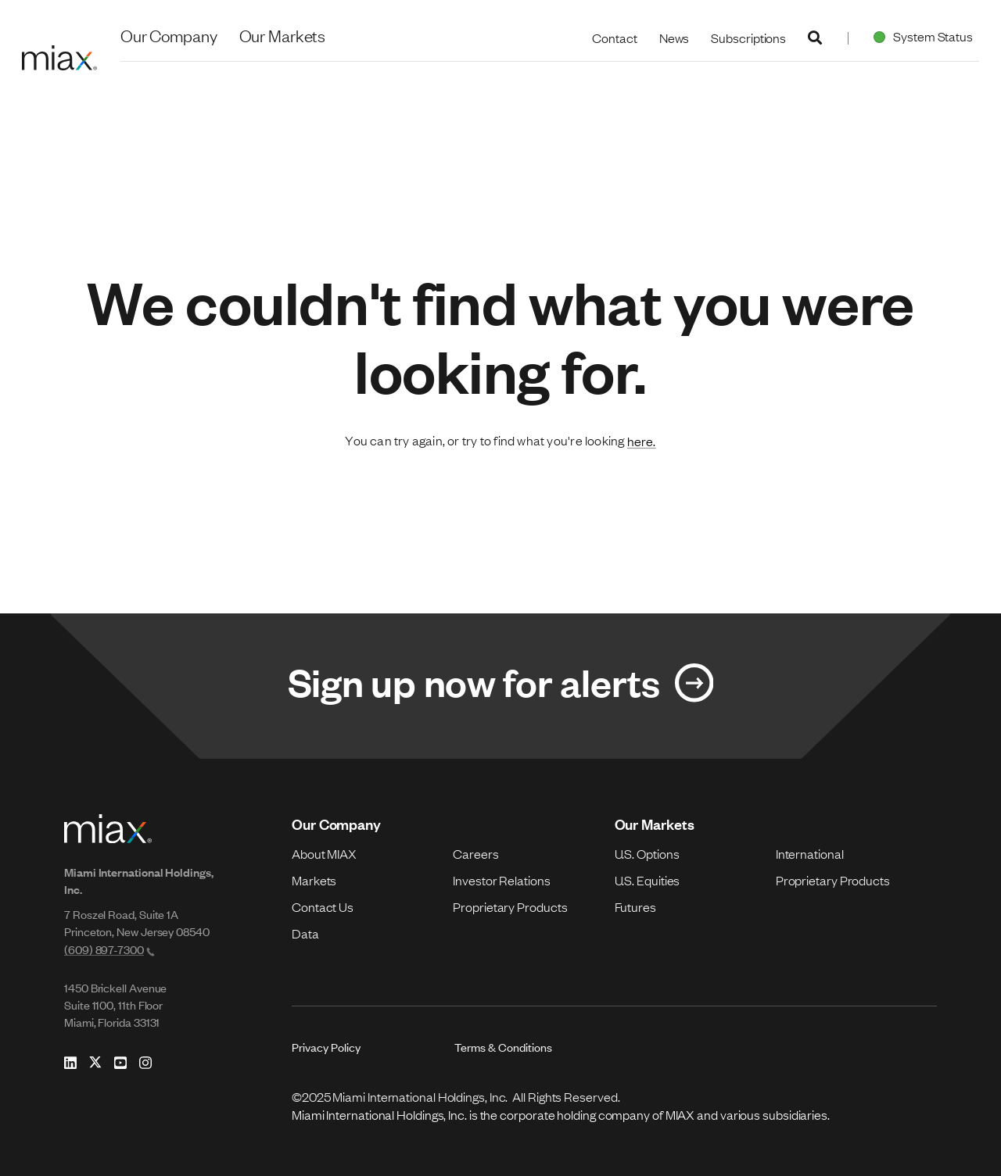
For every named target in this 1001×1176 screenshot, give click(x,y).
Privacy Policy (326, 1046)
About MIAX (324, 853)
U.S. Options (647, 853)
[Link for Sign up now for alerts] (500, 686)
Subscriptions (748, 37)
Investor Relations (501, 879)
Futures (635, 906)
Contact (614, 37)
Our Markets (282, 34)
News (674, 37)
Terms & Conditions (503, 1046)
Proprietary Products (510, 906)
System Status (920, 36)
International (810, 853)
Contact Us (322, 906)
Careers (475, 853)
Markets (314, 879)
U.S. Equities (647, 879)
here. (641, 440)
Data (305, 933)
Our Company (168, 34)
